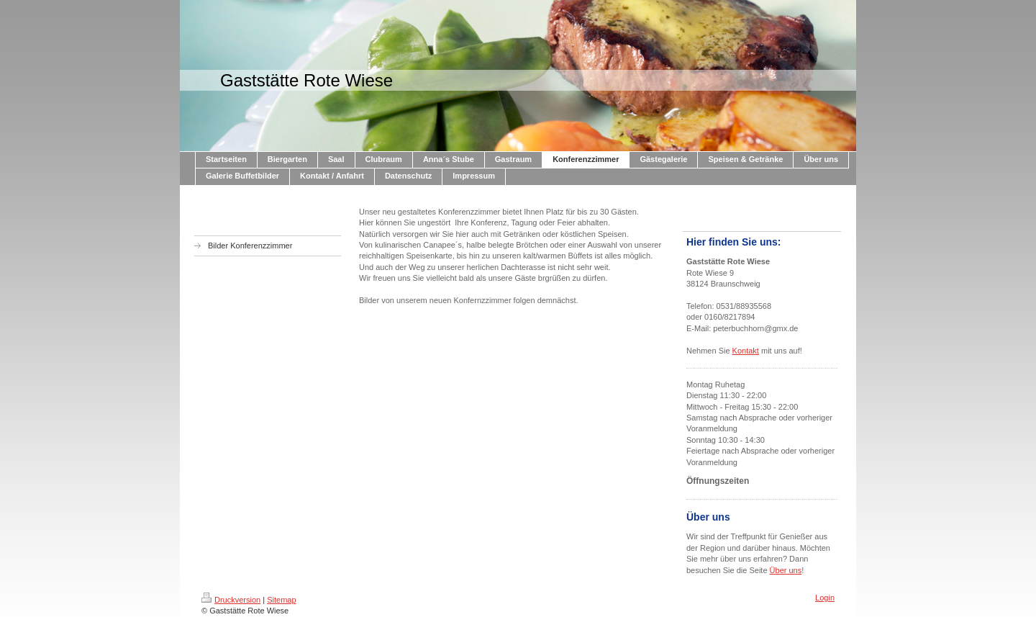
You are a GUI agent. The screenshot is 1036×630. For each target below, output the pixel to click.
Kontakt (745, 350)
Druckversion (230, 599)
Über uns (786, 570)
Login (825, 597)
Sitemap (281, 599)
